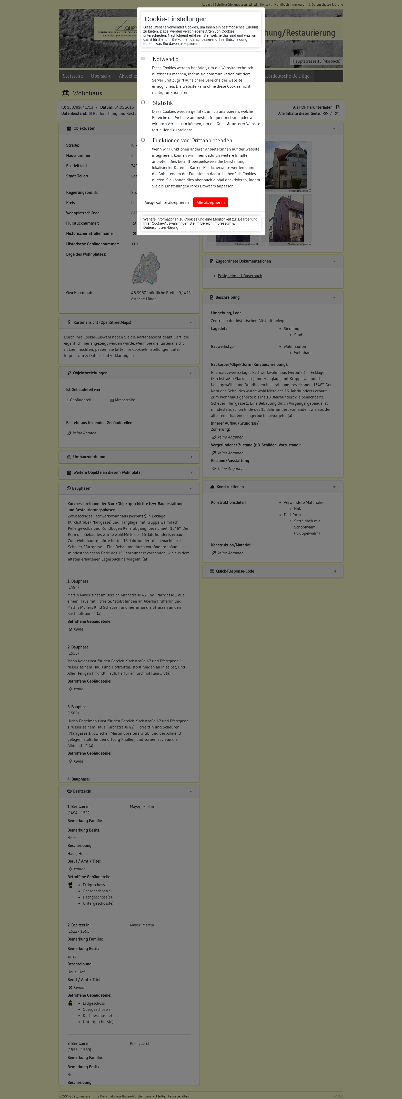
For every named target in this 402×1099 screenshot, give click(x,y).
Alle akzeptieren (211, 202)
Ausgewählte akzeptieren (167, 202)
